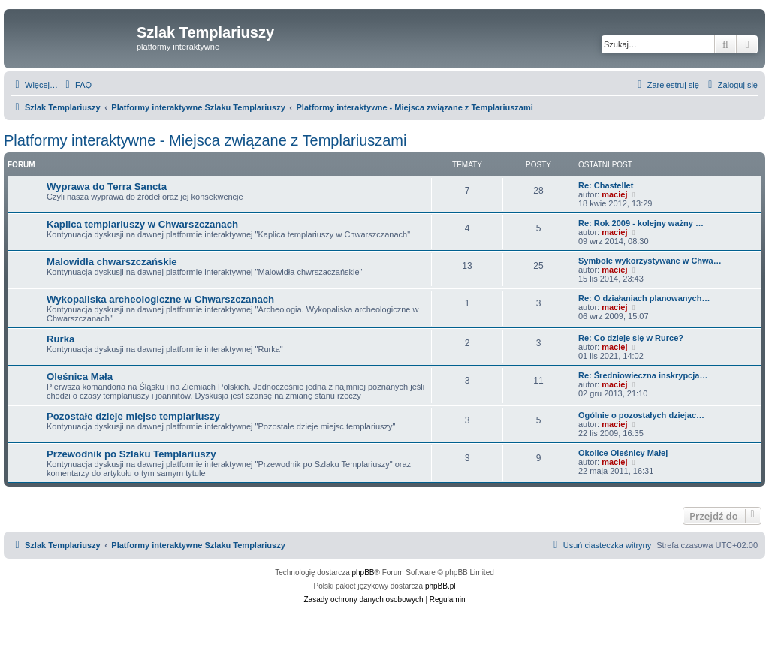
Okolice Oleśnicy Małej (623, 452)
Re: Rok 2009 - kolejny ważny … (641, 223)
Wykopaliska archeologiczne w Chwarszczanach (160, 299)
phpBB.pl (440, 586)
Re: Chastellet (605, 185)
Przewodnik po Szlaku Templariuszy (131, 454)
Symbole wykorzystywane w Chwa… (650, 260)
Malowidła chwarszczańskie (112, 261)
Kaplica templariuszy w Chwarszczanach (142, 224)
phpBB (363, 572)
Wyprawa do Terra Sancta (107, 186)
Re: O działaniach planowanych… (644, 298)
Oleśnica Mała (80, 376)
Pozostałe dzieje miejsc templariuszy (133, 416)
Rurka (60, 339)
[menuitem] (77, 85)
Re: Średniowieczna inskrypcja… (642, 375)
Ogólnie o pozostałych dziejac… (641, 415)
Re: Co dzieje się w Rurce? (630, 337)
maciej (614, 194)
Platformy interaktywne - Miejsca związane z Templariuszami (205, 140)
